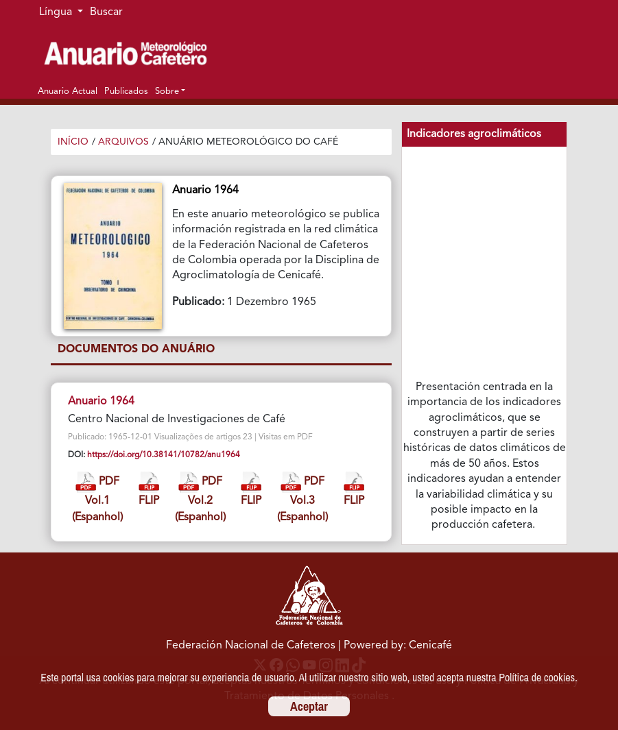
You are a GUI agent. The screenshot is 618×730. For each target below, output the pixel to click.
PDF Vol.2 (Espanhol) (200, 497)
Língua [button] (57, 12)
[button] (170, 91)
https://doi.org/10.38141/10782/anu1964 (163, 455)
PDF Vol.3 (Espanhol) (302, 497)
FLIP (149, 489)
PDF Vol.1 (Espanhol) (97, 497)
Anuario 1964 (101, 401)
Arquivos (123, 142)
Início (73, 142)
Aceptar (309, 706)
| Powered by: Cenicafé (395, 645)
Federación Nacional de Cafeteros (250, 645)
